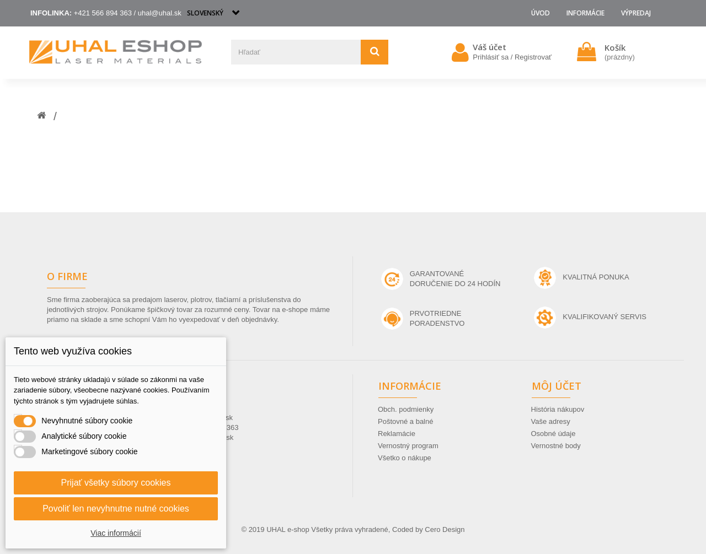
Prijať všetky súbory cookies (116, 482)
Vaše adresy (550, 421)
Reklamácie (396, 433)
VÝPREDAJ (636, 13)
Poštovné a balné (405, 421)
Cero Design (444, 529)
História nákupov (558, 409)
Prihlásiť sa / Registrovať (512, 57)
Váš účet (489, 46)
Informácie (585, 13)
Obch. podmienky (406, 409)
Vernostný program (408, 446)
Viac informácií (115, 533)
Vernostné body (556, 446)
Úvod (540, 13)
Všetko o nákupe (404, 458)
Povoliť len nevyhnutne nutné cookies (115, 508)
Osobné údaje (553, 433)
